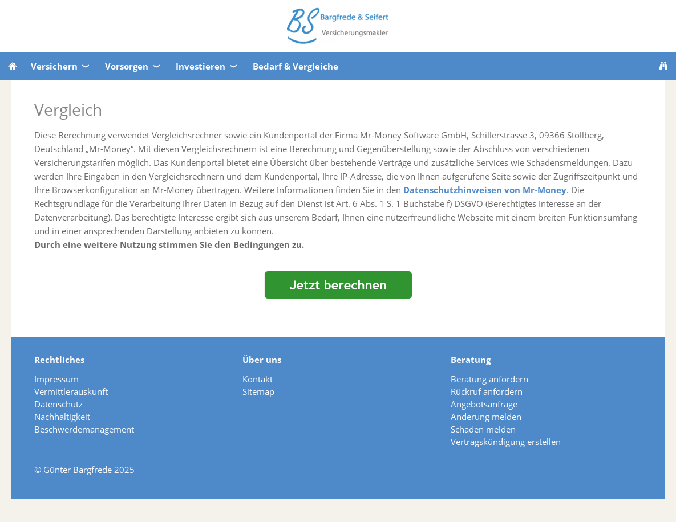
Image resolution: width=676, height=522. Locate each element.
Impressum (56, 379)
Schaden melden (483, 429)
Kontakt (257, 379)
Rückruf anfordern (487, 391)
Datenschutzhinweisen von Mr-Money (484, 189)
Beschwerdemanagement (84, 429)
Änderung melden (486, 416)
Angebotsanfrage (484, 404)
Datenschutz (58, 404)
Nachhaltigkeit (62, 416)
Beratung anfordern (489, 379)
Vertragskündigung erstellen (506, 441)
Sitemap (258, 391)
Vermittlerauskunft (71, 391)
